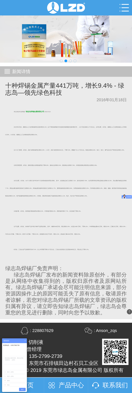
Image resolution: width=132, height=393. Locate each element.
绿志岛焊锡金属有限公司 (35, 111)
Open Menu (124, 7)
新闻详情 (21, 71)
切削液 (35, 342)
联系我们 (115, 385)
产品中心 (71, 385)
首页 (27, 385)
